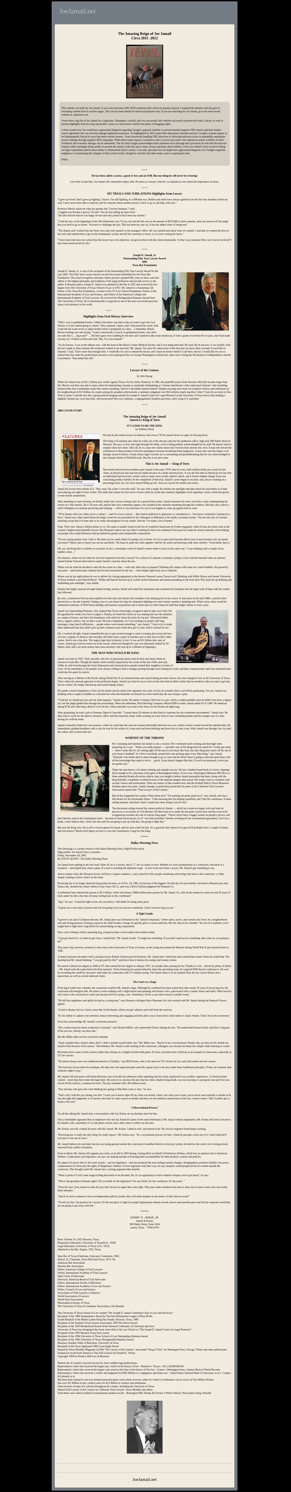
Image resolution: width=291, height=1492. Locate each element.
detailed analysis (188, 133)
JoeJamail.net (77, 11)
